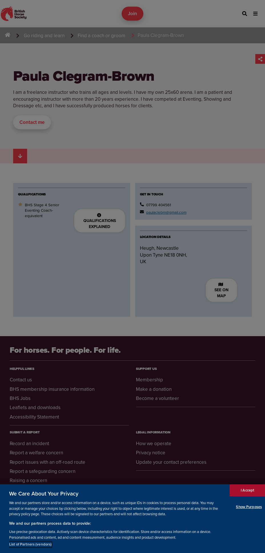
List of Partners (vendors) (30, 545)
